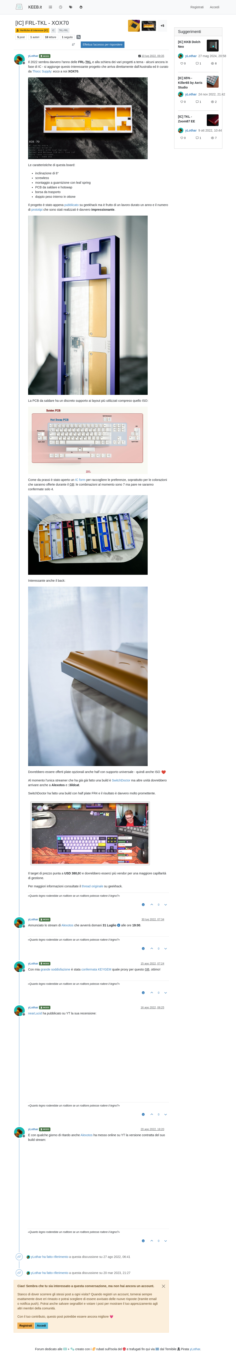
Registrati (25, 1325)
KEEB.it (35, 7)
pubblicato (71, 205)
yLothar (33, 56)
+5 (162, 25)
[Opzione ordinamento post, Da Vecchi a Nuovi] (73, 44)
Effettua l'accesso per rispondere (102, 44)
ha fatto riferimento (55, 1257)
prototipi (37, 209)
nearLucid (35, 1013)
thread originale (92, 886)
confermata (89, 969)
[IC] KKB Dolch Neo (189, 44)
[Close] (163, 1286)
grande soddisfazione (55, 969)
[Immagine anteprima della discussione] (213, 46)
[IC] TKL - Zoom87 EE (186, 119)
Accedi (41, 1325)
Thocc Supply (41, 71)
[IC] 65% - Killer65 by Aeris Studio (190, 82)
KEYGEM (104, 969)
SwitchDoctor (121, 780)
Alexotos (67, 925)
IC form (80, 480)
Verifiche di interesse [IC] (32, 30)
